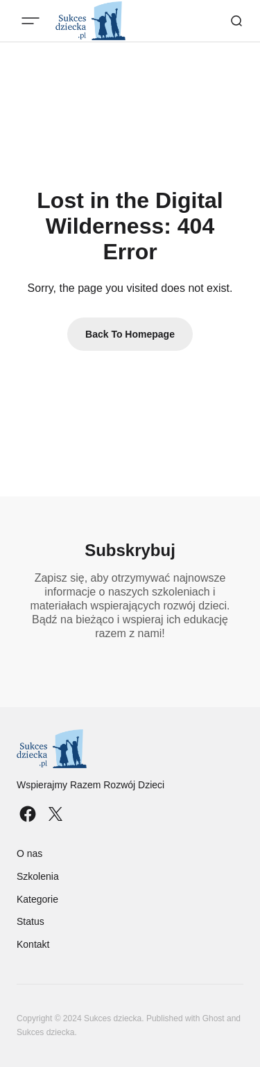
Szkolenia (38, 876)
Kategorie (37, 899)
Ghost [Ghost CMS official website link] (213, 1018)
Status (30, 921)
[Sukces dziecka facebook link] (29, 814)
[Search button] (236, 20)
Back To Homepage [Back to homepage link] (130, 334)
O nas (29, 853)
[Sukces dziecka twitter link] (54, 814)
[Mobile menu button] (30, 21)
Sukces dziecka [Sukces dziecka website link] (45, 1032)
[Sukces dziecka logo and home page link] (90, 748)
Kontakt (33, 944)
